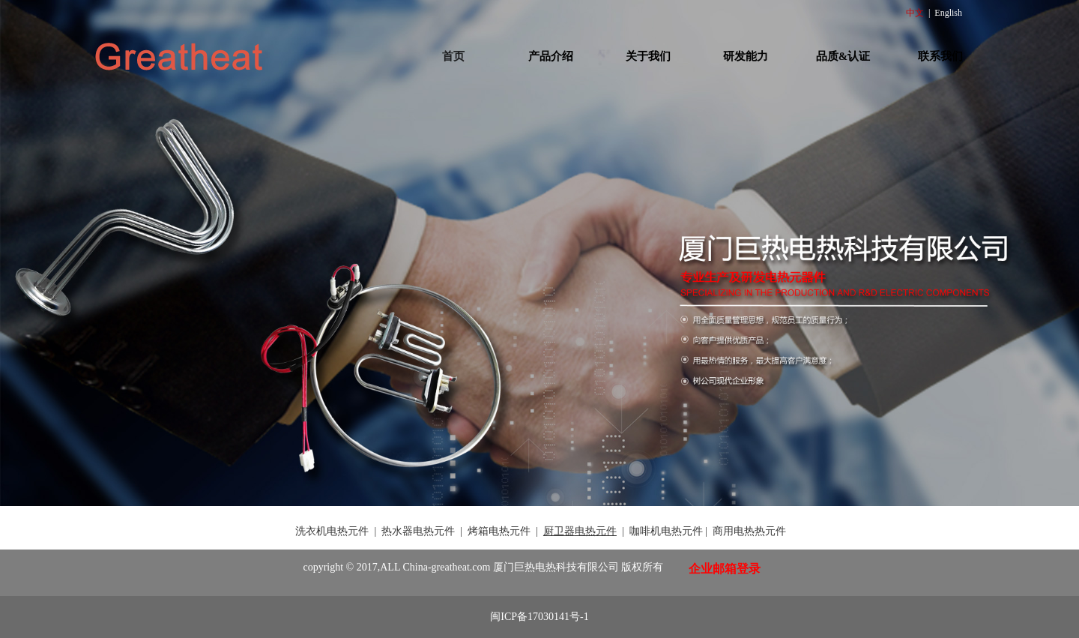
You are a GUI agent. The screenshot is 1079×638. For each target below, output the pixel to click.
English (948, 12)
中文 (915, 12)
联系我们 (940, 56)
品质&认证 (843, 56)
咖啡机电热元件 (666, 531)
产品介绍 (550, 56)
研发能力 (745, 56)
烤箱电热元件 (499, 531)
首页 (453, 56)
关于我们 (648, 56)
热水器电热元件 (418, 531)
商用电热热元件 (749, 531)
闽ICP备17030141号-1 (539, 616)
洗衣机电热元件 (332, 531)
